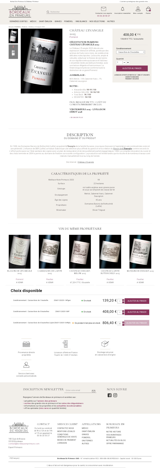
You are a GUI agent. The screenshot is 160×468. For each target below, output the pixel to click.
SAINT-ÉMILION (45, 21)
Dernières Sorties (19, 21)
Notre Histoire (113, 410)
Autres (85, 422)
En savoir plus (76, 117)
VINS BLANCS (81, 21)
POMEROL (68, 21)
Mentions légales (66, 410)
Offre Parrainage (115, 422)
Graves (85, 413)
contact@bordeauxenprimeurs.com (24, 422)
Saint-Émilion (88, 410)
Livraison (62, 422)
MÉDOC (33, 21)
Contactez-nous (65, 407)
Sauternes (87, 419)
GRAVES (58, 21)
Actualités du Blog (116, 419)
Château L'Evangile (86, 162)
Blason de (122, 149)
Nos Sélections (97, 21)
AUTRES (111, 21)
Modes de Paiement (66, 419)
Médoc (85, 407)
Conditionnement (124, 49)
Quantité (120, 59)
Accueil (11, 27)
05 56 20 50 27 (103, 16)
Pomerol (25, 27)
